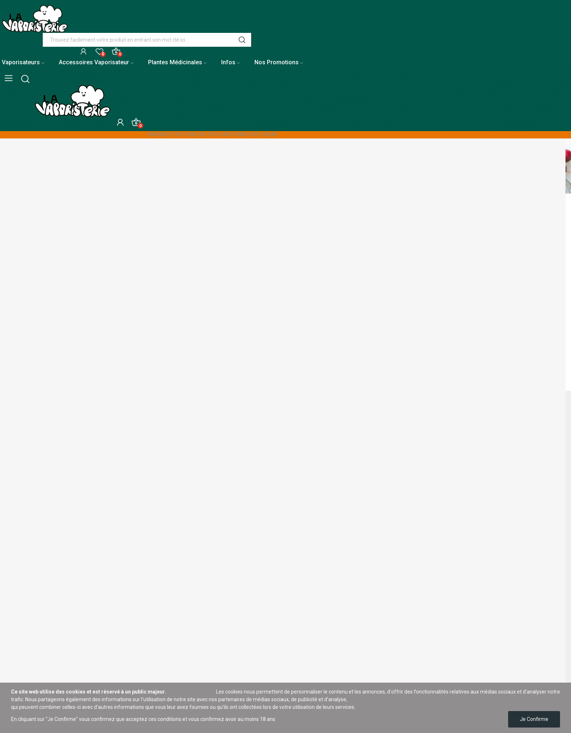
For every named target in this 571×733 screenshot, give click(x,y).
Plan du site (13, 588)
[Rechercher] (290, 292)
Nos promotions (18, 635)
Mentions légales (19, 623)
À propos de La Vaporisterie (32, 551)
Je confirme (534, 719)
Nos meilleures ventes (25, 660)
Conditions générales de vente (35, 673)
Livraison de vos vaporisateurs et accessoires (52, 539)
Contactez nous (18, 576)
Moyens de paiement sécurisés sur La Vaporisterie (58, 563)
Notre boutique (17, 601)
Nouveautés (14, 648)
